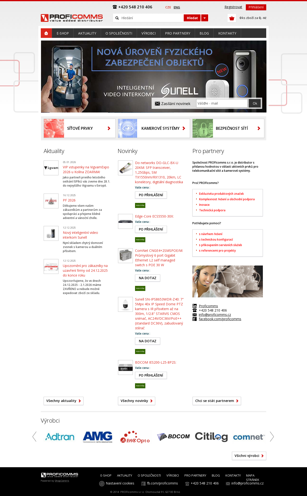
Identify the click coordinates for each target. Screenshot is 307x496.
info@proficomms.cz (215, 314)
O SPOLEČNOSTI (149, 475)
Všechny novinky (134, 400)
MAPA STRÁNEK (252, 477)
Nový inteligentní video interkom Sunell (80, 235)
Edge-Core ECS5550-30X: (154, 216)
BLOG (216, 475)
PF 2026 (69, 200)
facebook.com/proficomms (220, 319)
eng (177, 7)
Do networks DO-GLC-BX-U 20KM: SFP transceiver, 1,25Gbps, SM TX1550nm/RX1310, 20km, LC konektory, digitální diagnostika (159, 172)
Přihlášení (256, 7)
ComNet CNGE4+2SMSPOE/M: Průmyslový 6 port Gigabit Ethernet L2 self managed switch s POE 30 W (159, 257)
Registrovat (233, 7)
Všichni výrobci (247, 455)
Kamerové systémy (161, 128)
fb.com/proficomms (162, 483)
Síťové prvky (80, 128)
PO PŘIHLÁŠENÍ (151, 195)
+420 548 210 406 (205, 483)
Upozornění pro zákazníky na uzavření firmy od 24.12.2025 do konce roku (85, 270)
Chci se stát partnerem (214, 400)
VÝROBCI (172, 475)
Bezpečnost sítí (232, 128)
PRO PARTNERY (195, 475)
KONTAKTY (233, 475)
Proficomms (208, 306)
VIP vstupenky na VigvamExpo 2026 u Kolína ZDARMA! (86, 169)
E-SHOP (106, 475)
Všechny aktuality (61, 400)
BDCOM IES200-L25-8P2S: (155, 362)
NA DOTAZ (147, 278)
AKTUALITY (124, 475)
